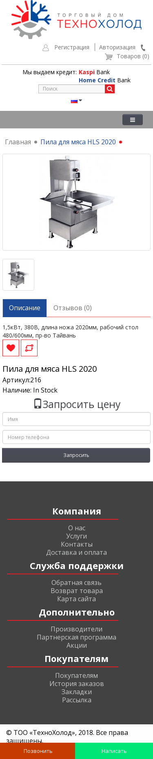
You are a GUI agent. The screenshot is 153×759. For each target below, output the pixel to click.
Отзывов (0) (72, 307)
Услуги (76, 536)
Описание (24, 307)
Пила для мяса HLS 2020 (78, 141)
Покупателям (76, 675)
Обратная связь (76, 582)
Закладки (77, 692)
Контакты (77, 544)
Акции (77, 645)
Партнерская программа (76, 637)
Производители (76, 629)
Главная (18, 141)
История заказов (76, 684)
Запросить (76, 455)
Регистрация (71, 47)
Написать (113, 751)
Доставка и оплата (76, 552)
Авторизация (117, 47)
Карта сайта (76, 599)
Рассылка (76, 700)
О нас (76, 528)
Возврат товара (77, 591)
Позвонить (37, 751)
